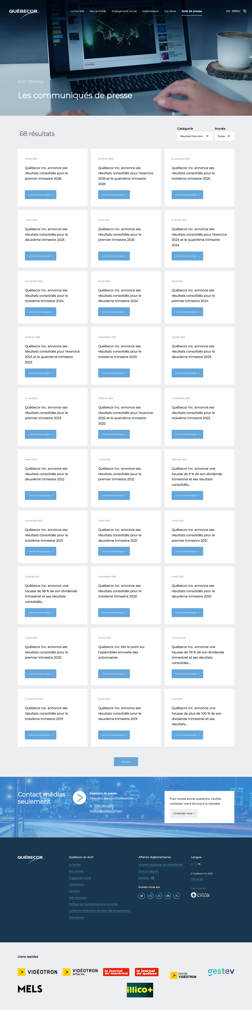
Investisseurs (76, 884)
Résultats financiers (191, 136)
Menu (239, 11)
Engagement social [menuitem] (124, 11)
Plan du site (197, 878)
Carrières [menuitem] (170, 11)
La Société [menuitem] (77, 11)
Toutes (221, 136)
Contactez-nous (182, 813)
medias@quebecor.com (106, 811)
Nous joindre (76, 917)
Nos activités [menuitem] (98, 11)
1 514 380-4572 (104, 806)
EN (228, 11)
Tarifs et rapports (148, 871)
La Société (75, 864)
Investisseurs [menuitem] (150, 11)
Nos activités (76, 871)
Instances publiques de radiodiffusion (160, 864)
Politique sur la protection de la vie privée (93, 904)
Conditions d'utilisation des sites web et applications (100, 910)
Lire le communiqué (39, 194)
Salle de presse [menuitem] (192, 11)
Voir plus (126, 761)
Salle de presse (78, 897)
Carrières (74, 891)
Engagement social (80, 877)
